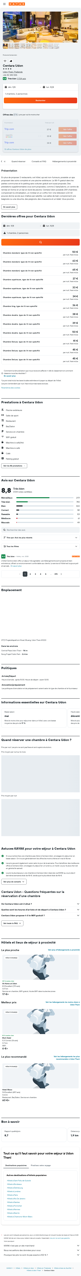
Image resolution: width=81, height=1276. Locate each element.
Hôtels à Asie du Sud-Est (62, 1225)
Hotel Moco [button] (7, 1047)
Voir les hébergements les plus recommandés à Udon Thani (67, 1015)
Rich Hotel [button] (6, 995)
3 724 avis (21, 78)
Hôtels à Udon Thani (34, 1228)
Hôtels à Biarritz (13, 1170)
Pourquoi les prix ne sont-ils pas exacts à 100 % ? (42, 1212)
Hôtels (18, 1225)
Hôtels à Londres (13, 1148)
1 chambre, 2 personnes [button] (16, 93)
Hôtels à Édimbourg (15, 1145)
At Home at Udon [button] (9, 941)
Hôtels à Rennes (13, 1167)
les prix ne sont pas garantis (60, 1195)
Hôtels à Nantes (13, 1159)
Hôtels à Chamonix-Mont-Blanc (19, 1174)
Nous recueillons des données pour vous (42, 1207)
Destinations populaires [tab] (16, 1122)
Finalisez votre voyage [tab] (41, 1122)
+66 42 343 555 (10, 75)
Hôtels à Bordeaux (14, 1141)
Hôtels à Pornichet (14, 1163)
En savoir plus (10, 376)
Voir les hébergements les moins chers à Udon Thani (63, 960)
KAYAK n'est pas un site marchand (42, 1202)
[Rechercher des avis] (43, 530)
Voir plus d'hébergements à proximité (64, 907)
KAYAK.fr (10, 1225)
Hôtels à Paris (12, 1152)
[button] (4, 4)
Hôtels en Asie (28, 1225)
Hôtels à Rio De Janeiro (16, 1156)
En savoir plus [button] (16, 566)
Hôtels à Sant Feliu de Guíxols (19, 1138)
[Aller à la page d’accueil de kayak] (17, 4)
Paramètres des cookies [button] (10, 388)
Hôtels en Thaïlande (44, 1225)
